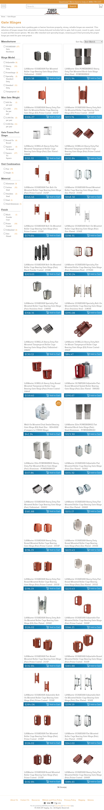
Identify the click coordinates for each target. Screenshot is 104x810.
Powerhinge (12, 72)
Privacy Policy (70, 800)
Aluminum (11, 183)
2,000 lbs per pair (11, 118)
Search (73, 6)
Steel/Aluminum (13, 204)
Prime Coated (11, 224)
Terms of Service (67, 805)
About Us (14, 800)
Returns (91, 800)
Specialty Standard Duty (11, 78)
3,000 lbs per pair (11, 125)
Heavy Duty (11, 67)
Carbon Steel (11, 188)
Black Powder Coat (11, 217)
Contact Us (24, 800)
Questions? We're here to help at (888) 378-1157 (80, 2)
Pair (9, 169)
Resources (36, 800)
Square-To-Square (11, 155)
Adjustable (11, 62)
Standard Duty (11, 86)
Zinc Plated (11, 234)
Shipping (81, 800)
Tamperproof (12, 91)
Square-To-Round (11, 147)
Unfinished (11, 230)
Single (9, 172)
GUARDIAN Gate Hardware (12, 49)
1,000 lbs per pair (11, 111)
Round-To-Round (11, 141)
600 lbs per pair (11, 103)
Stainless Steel (11, 194)
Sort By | (80, 41)
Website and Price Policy (52, 800)
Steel (9, 200)
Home (3, 16)
